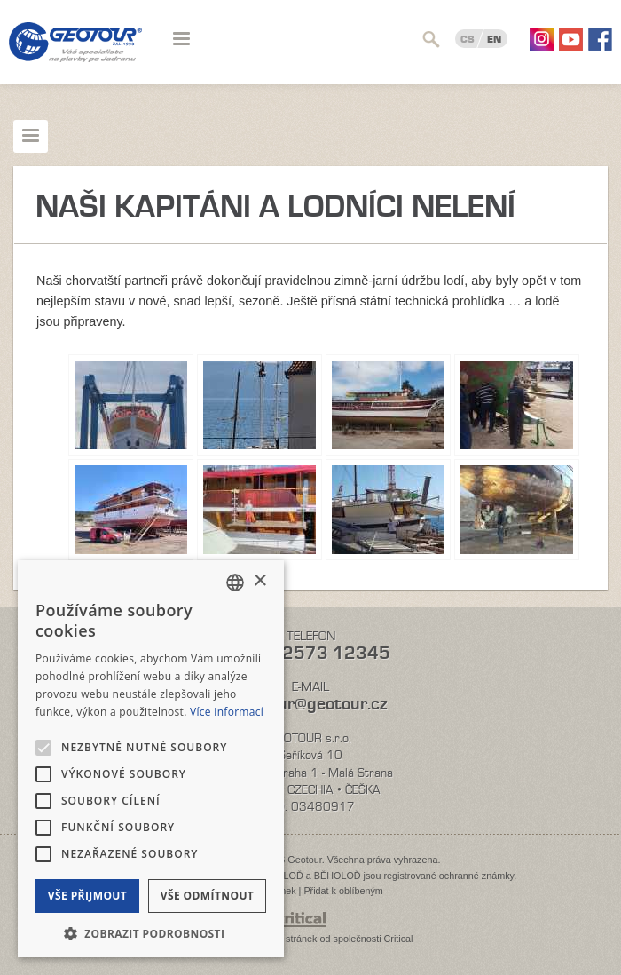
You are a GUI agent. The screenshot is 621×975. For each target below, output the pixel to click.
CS (467, 39)
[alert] (151, 758)
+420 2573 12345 (311, 653)
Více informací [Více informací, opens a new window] (226, 711)
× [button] (259, 581)
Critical (398, 938)
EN (494, 39)
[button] (150, 931)
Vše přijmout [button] (87, 895)
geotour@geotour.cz (310, 704)
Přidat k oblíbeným (342, 890)
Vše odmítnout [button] (207, 895)
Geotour (75, 53)
